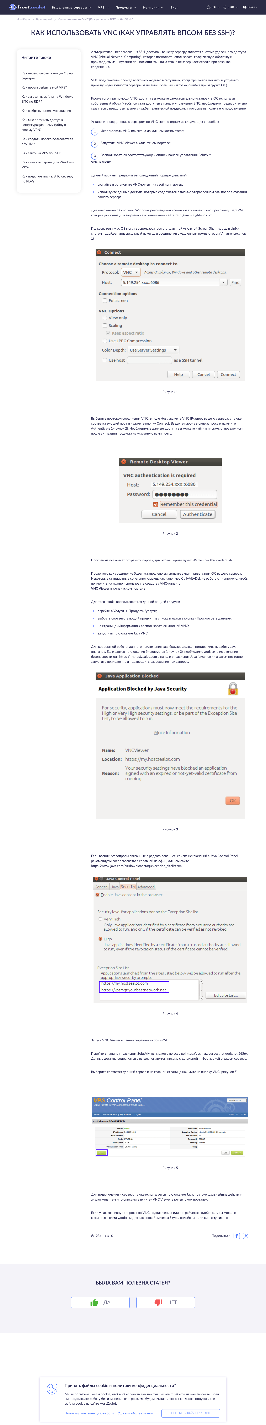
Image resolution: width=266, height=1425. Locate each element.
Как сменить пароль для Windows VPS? (48, 165)
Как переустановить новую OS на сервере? (47, 76)
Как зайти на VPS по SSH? (41, 153)
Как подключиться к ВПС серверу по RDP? (47, 179)
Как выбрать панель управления (46, 110)
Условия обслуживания (135, 1413)
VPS (104, 8)
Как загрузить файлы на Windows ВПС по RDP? (47, 99)
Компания (153, 8)
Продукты (126, 8)
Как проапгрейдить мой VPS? (44, 87)
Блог (174, 7)
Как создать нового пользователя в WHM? (47, 141)
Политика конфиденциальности (89, 1413)
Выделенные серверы (72, 8)
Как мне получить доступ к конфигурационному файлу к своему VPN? (44, 125)
